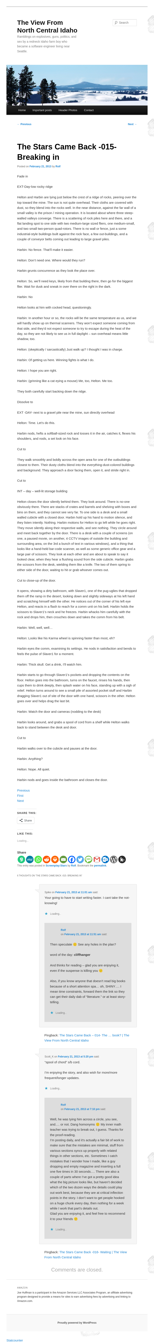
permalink (100, 865)
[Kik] (122, 859)
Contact (89, 110)
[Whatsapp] (38, 859)
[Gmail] (97, 859)
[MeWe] (30, 859)
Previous (24, 124)
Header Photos (68, 110)
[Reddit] (46, 859)
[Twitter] (80, 859)
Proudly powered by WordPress (76, 1322)
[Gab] (21, 859)
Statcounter (14, 1340)
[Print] (55, 859)
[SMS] (88, 859)
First (20, 795)
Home (22, 110)
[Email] (63, 859)
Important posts (42, 110)
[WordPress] (113, 859)
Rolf (57, 166)
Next (132, 124)
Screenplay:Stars (56, 865)
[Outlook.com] (105, 859)
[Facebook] (71, 859)
